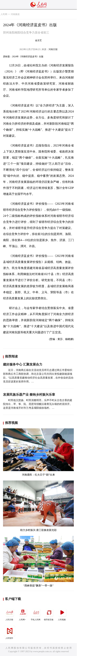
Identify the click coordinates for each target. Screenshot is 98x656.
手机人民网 (35, 614)
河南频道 (15, 14)
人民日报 (9, 614)
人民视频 (62, 614)
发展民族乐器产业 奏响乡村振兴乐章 (29, 394)
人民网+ (22, 614)
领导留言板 (49, 614)
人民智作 (9, 632)
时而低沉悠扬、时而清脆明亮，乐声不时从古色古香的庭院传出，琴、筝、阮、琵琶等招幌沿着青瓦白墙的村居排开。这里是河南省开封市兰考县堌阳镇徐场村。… (37, 404)
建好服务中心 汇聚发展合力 (22, 364)
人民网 (3, 14)
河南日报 (53, 49)
